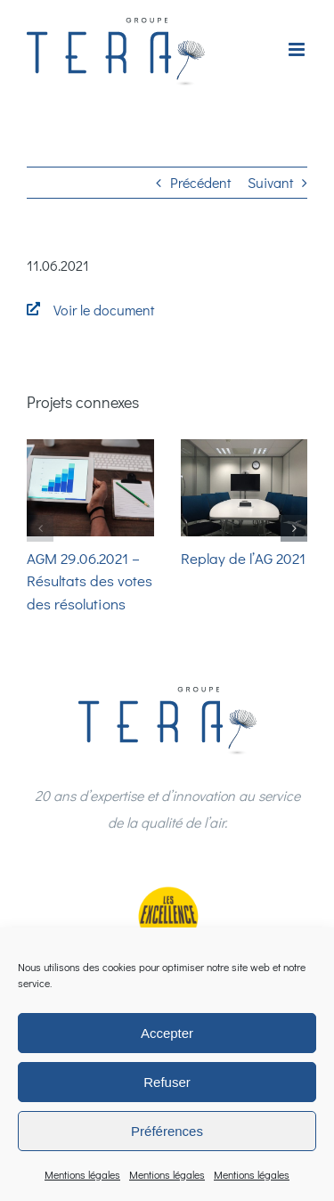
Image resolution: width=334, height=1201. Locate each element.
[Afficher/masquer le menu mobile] (298, 49)
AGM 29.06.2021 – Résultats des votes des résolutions (89, 581)
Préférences (167, 1131)
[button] (40, 528)
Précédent (200, 182)
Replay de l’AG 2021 (243, 558)
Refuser (167, 1082)
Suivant (270, 182)
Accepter (167, 1033)
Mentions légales (82, 1174)
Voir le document (103, 309)
